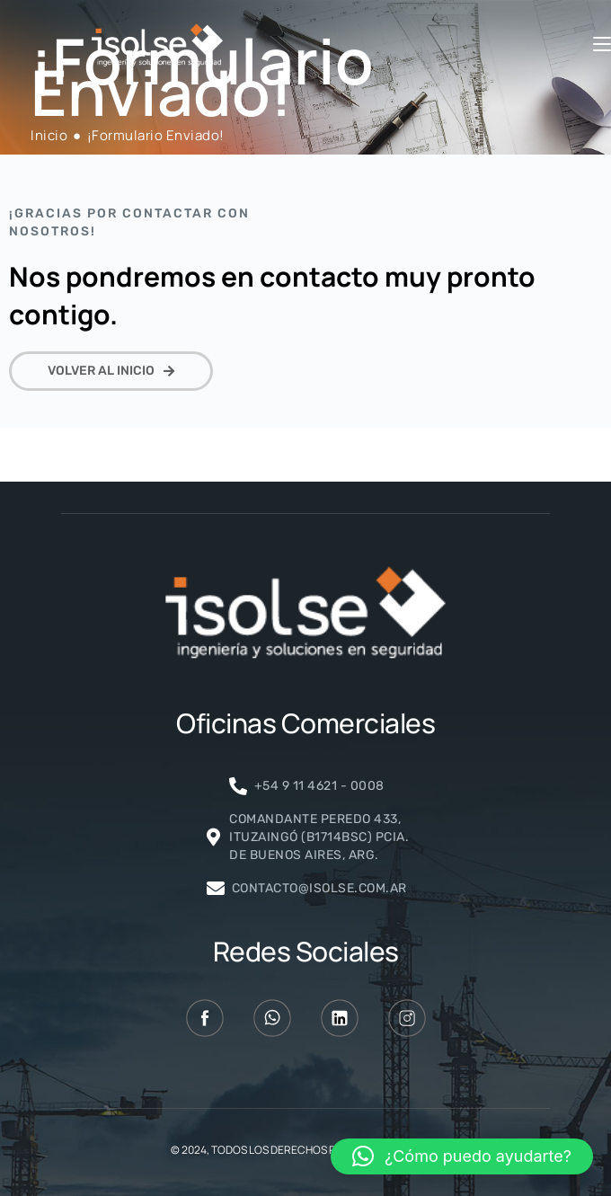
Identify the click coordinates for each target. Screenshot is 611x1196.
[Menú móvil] (602, 45)
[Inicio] (49, 135)
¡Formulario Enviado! (156, 135)
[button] (462, 1156)
